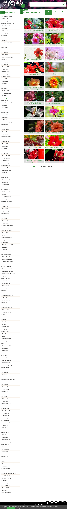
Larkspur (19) (5, 249)
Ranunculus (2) (5, 432)
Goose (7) (4, 333)
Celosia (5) (4, 353)
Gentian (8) (4, 319)
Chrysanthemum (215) (7, 76)
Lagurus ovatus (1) (6, 470)
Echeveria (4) (5, 372)
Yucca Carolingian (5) (7, 365)
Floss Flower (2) (5, 413)
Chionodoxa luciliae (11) (7, 292)
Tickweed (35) (5, 206)
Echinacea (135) (5, 110)
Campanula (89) (5, 129)
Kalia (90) (4, 126)
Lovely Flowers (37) (6, 196)
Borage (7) (4, 329)
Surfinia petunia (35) (6, 203)
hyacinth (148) (5, 100)
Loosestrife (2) (5, 420)
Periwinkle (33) (5, 213)
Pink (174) (4, 83)
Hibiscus (26, 10)
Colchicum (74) (5, 141)
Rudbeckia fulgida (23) (7, 237)
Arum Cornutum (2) (6, 403)
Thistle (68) (4, 148)
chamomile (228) (5, 73)
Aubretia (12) (5, 288)
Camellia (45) (5, 182)
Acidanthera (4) (5, 367)
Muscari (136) (5, 107)
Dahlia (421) (4, 40)
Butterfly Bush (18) (6, 256)
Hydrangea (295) (5, 61)
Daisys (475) (5, 33)
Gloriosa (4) (4, 374)
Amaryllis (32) (5, 215)
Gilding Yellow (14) (6, 278)
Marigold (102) (5, 114)
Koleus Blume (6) (6, 350)
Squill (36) (4, 199)
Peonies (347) (5, 52)
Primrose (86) (5, 134)
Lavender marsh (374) (7, 42)
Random (50, 166)
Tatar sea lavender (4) (7, 381)
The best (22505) (5, 487)
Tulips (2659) (5, 21)
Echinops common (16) (7, 268)
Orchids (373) (5, 45)
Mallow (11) (4, 297)
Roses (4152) (5, 18)
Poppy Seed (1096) (6, 25)
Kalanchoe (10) (5, 309)
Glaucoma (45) (5, 184)
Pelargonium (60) (6, 158)
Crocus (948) (5, 30)
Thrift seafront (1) (6, 485)
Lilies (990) (4, 28)
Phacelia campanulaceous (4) (8, 379)
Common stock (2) (6, 408)
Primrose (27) (5, 220)
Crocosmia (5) (5, 355)
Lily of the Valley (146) (7, 102)
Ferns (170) (4, 88)
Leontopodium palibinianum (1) (9, 473)
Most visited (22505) (6, 492)
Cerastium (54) (5, 163)
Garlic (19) (4, 247)
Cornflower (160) (6, 90)
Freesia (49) (4, 175)
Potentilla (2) (5, 425)
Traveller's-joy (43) (6, 189)
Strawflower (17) (5, 264)
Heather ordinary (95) (7, 122)
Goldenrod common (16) (7, 271)
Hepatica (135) (5, 112)
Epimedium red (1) (6, 446)
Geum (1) (4, 454)
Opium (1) (4, 480)
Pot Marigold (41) (6, 191)
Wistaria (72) (5, 143)
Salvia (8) (4, 324)
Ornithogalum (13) (6, 283)
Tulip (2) (4, 434)
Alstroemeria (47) (6, 179)
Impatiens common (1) (7, 458)
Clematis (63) (5, 153)
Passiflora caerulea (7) (7, 338)
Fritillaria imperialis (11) (7, 295)
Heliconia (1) (5, 456)
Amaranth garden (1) (6, 442)
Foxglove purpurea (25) (7, 225)
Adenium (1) (5, 437)
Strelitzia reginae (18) (7, 259)
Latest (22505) (5, 490)
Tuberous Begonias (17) (7, 266)
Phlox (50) (4, 172)
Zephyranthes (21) (6, 239)
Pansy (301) (4, 59)
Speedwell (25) (5, 227)
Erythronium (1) (5, 449)
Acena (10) (4, 302)
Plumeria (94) (5, 124)
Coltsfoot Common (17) (7, 261)
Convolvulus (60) (6, 155)
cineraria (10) (5, 304)
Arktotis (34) (5, 208)
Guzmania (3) (5, 386)
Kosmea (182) (5, 81)
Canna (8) (4, 314)
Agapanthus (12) (5, 285)
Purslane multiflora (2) (7, 430)
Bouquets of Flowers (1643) (8, 23)
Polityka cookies (21, 508)
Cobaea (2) (4, 405)
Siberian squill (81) (6, 136)
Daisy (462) (4, 35)
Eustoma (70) (5, 146)
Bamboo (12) (5, 290)
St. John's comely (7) (7, 345)
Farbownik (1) (5, 451)
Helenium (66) (5, 150)
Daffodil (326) (5, 54)
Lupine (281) (5, 64)
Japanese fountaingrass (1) (8, 463)
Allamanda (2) (5, 401)
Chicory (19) (5, 242)
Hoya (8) (4, 321)
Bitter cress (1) (5, 444)
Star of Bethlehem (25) (7, 230)
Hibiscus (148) (5, 98)
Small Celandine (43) (6, 187)
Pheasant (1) (5, 482)
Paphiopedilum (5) (6, 362)
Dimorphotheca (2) (6, 410)
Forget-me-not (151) (6, 93)
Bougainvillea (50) (6, 165)
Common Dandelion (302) (8, 57)
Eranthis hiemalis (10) (7, 307)
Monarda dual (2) (6, 422)
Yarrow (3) (4, 396)
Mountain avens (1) (6, 478)
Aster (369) (4, 47)
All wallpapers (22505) (7, 16)
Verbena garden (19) (6, 254)
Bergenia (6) (5, 348)
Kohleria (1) (4, 466)
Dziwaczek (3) (5, 384)
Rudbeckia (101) (5, 117)
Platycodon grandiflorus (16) (8, 273)
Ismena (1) (4, 461)
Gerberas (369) (5, 49)
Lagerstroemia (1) (6, 468)
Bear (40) (4, 194)
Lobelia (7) (4, 336)
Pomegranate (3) (5, 389)
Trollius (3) (4, 393)
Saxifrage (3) (5, 391)
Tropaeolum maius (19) (7, 252)
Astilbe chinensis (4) (6, 369)
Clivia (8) (4, 316)
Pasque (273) (5, 69)
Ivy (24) (3, 235)
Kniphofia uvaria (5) (6, 360)
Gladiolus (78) (5, 138)
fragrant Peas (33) (6, 211)
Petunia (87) (4, 131)
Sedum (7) (4, 341)
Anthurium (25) (5, 223)
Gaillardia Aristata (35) (7, 201)
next (44, 166)
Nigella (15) (4, 276)
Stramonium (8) (5, 326)
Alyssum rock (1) (6, 439)
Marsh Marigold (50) (6, 170)
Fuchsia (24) (5, 232)
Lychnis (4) (4, 377)
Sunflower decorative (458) (8, 37)
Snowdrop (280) (5, 66)
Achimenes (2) (5, 398)
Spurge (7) (4, 343)
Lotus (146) (4, 105)
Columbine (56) (5, 160)
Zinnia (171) (4, 86)
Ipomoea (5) (4, 357)
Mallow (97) (4, 119)
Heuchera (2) (5, 418)
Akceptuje (11, 508)
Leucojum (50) (5, 167)
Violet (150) (4, 95)
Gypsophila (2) (5, 415)
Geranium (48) (5, 177)
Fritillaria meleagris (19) (7, 244)
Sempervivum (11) (6, 300)
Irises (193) (4, 78)
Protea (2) (4, 427)
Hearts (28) (4, 218)
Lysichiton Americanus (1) (8, 475)
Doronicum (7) (5, 331)
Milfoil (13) (4, 280)
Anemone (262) (5, 71)
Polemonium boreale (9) (7, 312)
